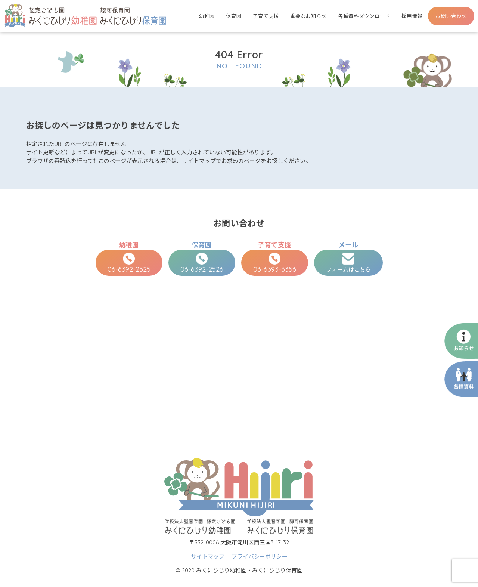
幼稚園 (207, 16)
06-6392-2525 (129, 263)
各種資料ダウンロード (364, 16)
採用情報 (411, 16)
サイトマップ (207, 556)
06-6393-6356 (274, 263)
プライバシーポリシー (260, 556)
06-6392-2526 (201, 263)
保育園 (234, 16)
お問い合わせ (451, 16)
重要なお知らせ (308, 16)
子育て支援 (266, 16)
